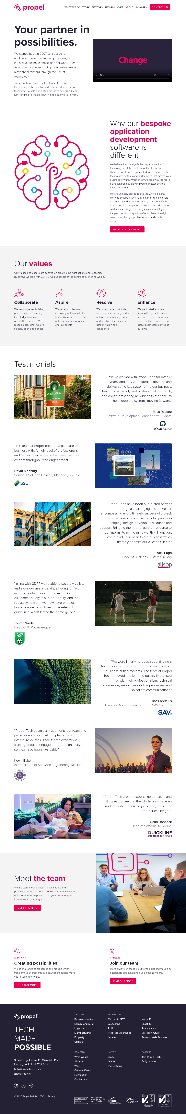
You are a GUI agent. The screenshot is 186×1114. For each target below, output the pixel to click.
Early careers (149, 1061)
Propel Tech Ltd (29, 8)
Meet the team (27, 908)
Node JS (146, 1019)
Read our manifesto (127, 229)
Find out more (27, 985)
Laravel (112, 1037)
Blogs (111, 1057)
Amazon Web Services (154, 1037)
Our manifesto (82, 1070)
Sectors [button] (97, 7)
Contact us (80, 1079)
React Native (149, 1028)
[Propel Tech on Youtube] (30, 1085)
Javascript (114, 1024)
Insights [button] (141, 7)
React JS (146, 1024)
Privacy (51, 1096)
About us (79, 1061)
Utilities (78, 1042)
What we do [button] (72, 7)
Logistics (79, 1028)
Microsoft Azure (151, 1033)
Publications (115, 1066)
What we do (81, 1057)
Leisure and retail (84, 1024)
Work (86, 7)
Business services (84, 1019)
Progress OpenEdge (119, 1033)
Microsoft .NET (116, 1019)
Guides (112, 1061)
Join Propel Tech (151, 1057)
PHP (110, 1028)
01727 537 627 (22, 1074)
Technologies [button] (114, 7)
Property (79, 1037)
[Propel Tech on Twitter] (24, 1085)
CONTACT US (160, 7)
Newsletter (80, 1075)
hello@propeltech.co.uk (27, 1069)
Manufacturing (82, 1033)
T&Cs (43, 1096)
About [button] (129, 7)
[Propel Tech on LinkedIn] (17, 1085)
